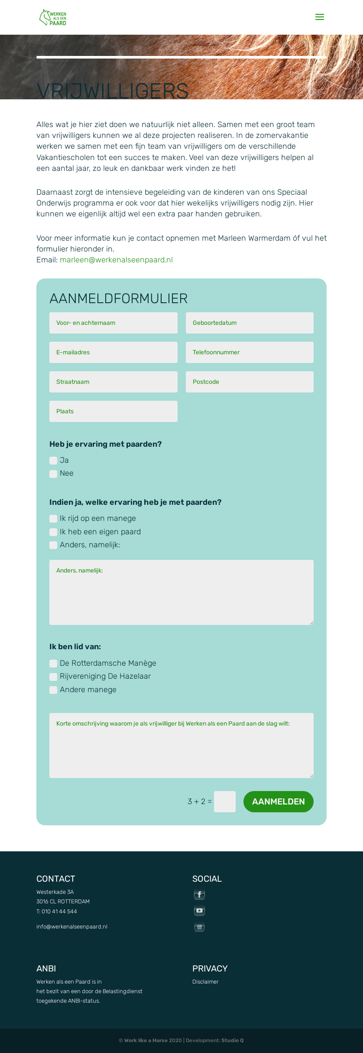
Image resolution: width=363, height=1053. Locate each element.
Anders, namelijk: (84, 544)
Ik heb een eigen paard (95, 531)
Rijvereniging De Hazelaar (100, 676)
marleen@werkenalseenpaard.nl (116, 260)
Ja (59, 460)
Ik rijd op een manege (92, 518)
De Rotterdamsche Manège (102, 663)
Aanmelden (278, 801)
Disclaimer (205, 981)
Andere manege (83, 689)
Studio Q (232, 1040)
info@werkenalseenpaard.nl (71, 926)
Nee (61, 473)
